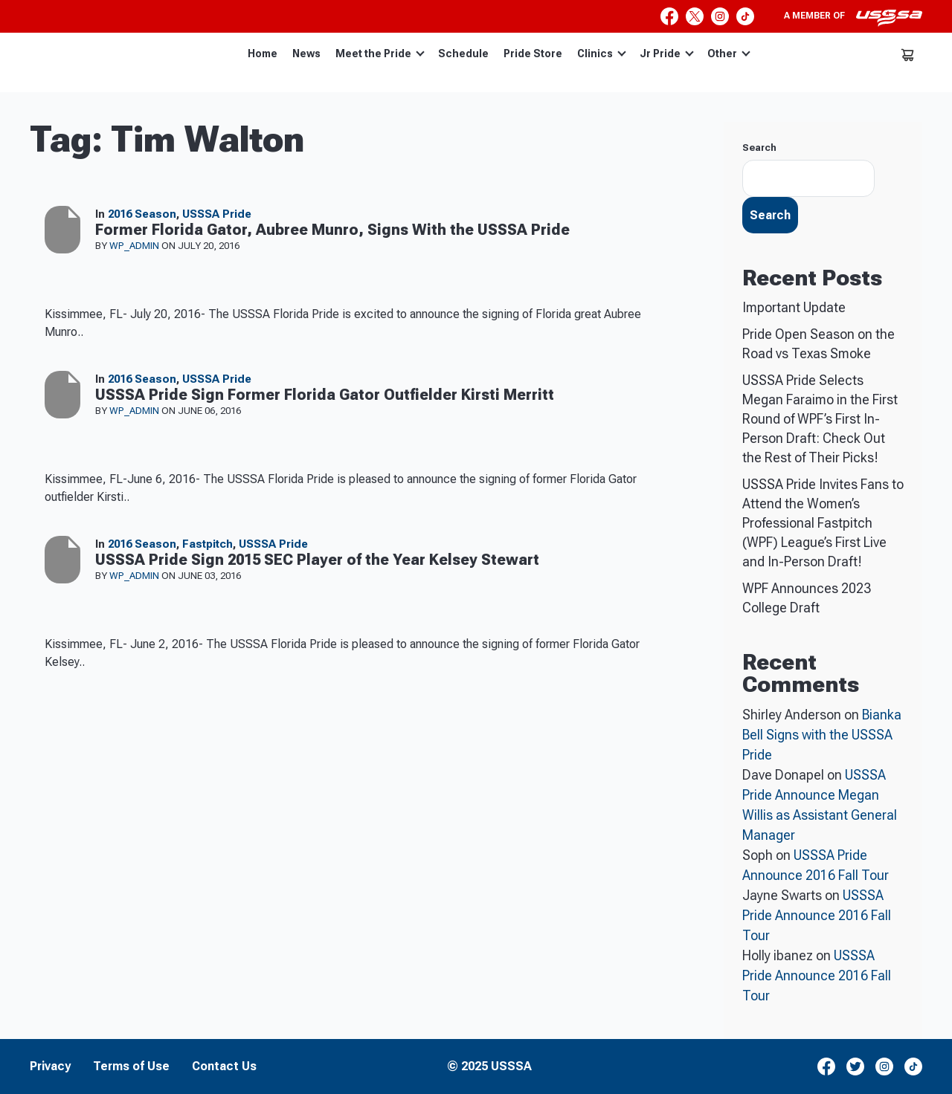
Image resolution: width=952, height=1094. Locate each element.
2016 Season (142, 214)
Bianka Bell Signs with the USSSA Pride (821, 735)
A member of (853, 18)
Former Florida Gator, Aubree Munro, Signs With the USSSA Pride (332, 230)
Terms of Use (131, 1066)
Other (728, 53)
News (306, 53)
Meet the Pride (380, 53)
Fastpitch (207, 544)
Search (759, 147)
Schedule (463, 53)
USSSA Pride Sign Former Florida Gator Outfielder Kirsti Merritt (324, 395)
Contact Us (224, 1066)
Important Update (794, 307)
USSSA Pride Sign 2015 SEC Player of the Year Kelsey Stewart (317, 560)
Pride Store (533, 53)
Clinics (601, 53)
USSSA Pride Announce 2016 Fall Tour (816, 915)
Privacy (50, 1066)
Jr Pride (667, 53)
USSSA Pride (216, 214)
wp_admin (135, 245)
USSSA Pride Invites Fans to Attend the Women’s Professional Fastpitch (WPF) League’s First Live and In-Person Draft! (823, 522)
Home (262, 53)
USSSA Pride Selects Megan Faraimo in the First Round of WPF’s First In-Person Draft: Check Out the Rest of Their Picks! (820, 418)
